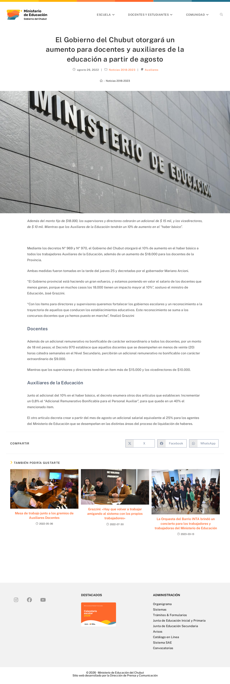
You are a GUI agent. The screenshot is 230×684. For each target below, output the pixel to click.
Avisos (157, 631)
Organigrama (162, 604)
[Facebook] (29, 599)
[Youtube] (43, 599)
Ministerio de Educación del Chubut (121, 672)
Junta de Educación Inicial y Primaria (179, 620)
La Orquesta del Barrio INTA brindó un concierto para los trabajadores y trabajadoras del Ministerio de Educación (186, 523)
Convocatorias (163, 648)
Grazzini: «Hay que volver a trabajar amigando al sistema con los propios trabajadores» (115, 513)
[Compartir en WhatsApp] (204, 443)
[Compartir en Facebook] (172, 443)
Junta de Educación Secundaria (175, 626)
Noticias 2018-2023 (122, 69)
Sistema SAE (162, 642)
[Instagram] (16, 599)
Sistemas (159, 609)
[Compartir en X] (140, 443)
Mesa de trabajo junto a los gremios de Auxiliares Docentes (44, 515)
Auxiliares (151, 69)
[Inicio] (101, 80)
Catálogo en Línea (166, 637)
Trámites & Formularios (170, 615)
